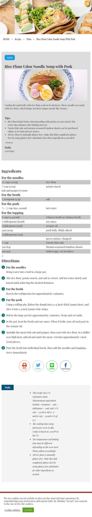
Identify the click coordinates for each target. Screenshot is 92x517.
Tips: (7, 118)
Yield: (8, 147)
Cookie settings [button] (12, 510)
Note (8, 387)
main (28, 39)
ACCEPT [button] (28, 510)
